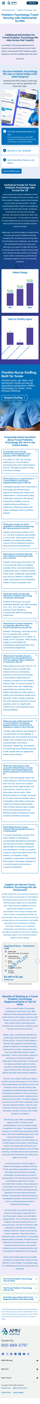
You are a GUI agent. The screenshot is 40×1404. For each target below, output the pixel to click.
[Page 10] (26, 983)
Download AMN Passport (11, 171)
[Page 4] (15, 983)
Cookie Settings (18, 1392)
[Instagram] (28, 1354)
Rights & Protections (20, 1388)
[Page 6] (19, 983)
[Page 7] (20, 983)
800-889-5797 (14, 1345)
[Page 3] (13, 983)
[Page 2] (11, 983)
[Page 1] (9, 983)
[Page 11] (28, 983)
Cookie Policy (6, 1392)
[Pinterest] (15, 1354)
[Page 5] (17, 983)
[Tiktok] (19, 1354)
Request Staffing (13, 397)
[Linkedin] (11, 1354)
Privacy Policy (6, 1388)
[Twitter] (7, 1354)
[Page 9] (24, 983)
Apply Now (32, 3)
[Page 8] (22, 983)
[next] (37, 962)
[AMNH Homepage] (12, 3)
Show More (20, 59)
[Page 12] (30, 983)
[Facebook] (3, 1354)
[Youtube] (24, 1354)
